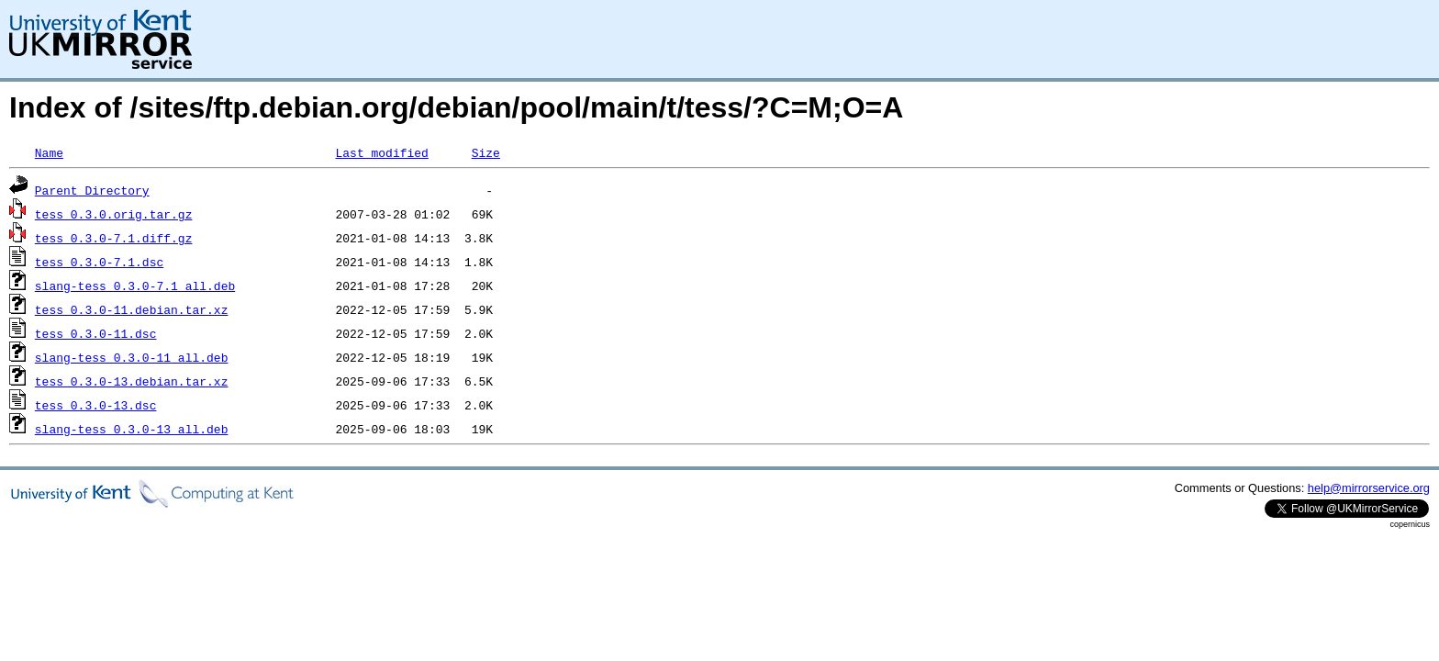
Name (49, 152)
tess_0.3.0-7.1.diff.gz (114, 238)
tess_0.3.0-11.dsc (96, 333)
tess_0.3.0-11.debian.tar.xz (132, 309)
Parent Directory (92, 190)
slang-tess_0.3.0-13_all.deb (132, 428)
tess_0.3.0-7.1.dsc (99, 261)
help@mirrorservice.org (1369, 488)
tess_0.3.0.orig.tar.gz (114, 214)
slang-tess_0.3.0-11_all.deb (132, 357)
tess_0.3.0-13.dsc (96, 405)
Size (486, 152)
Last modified (381, 152)
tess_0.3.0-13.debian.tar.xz (132, 381)
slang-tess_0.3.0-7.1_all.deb (135, 285)
